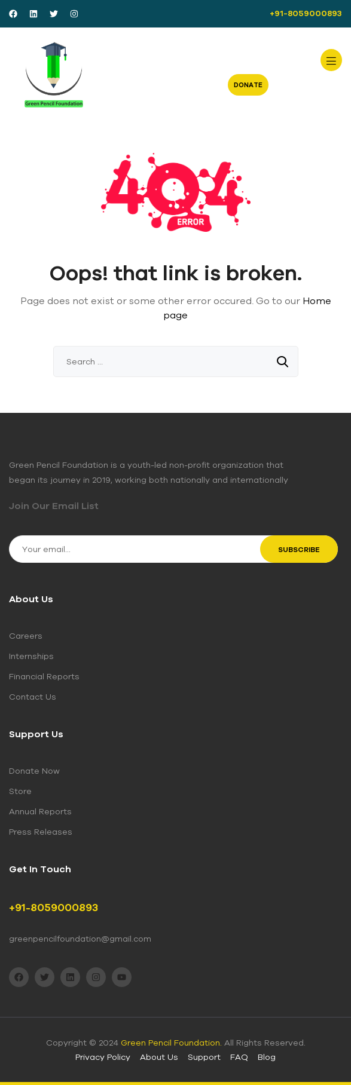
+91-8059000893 (306, 13)
